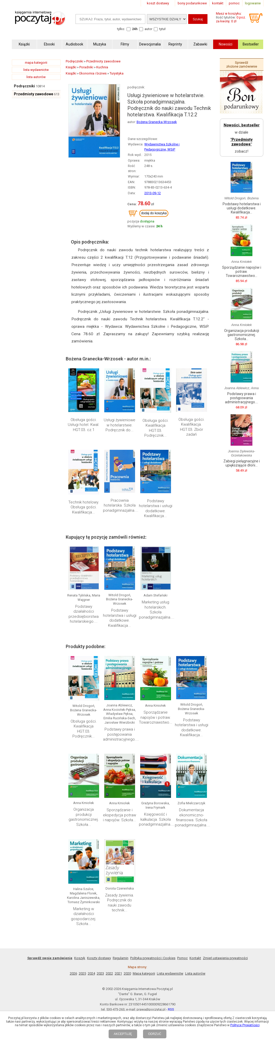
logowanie (253, 3)
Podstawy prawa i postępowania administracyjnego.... (121, 734)
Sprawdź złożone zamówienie (241, 64)
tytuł (162, 29)
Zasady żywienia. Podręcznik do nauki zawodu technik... (119, 903)
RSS (171, 1009)
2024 (91, 973)
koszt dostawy (158, 3)
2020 (127, 973)
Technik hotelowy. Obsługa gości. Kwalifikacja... (83, 507)
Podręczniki (24, 86)
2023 (100, 973)
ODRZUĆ (154, 1034)
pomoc (234, 3)
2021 (118, 973)
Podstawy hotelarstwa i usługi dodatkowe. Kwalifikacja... (155, 508)
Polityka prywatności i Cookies (152, 958)
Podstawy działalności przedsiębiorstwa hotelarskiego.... (84, 614)
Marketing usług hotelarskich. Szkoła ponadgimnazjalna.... (156, 610)
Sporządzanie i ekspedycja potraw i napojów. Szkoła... (119, 815)
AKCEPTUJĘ (123, 1034)
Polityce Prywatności (245, 1025)
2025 (82, 973)
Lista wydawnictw (170, 973)
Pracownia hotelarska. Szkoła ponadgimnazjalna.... (120, 505)
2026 (73, 973)
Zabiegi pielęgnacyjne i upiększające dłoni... (241, 463)
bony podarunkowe (192, 3)
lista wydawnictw (36, 70)
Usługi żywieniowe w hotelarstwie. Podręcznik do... (119, 425)
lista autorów (36, 77)
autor (148, 29)
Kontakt (195, 958)
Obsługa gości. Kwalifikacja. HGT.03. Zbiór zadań (191, 427)
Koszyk (79, 958)
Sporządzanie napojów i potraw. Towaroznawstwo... (155, 717)
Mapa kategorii (144, 973)
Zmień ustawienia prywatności (225, 958)
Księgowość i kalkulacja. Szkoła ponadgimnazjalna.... (156, 819)
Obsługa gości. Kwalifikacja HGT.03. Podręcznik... (156, 428)
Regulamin (120, 958)
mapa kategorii (36, 62)
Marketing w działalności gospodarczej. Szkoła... (83, 916)
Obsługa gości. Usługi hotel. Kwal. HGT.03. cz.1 (83, 424)
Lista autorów (195, 973)
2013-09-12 (152, 193)
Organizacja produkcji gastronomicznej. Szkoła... (84, 817)
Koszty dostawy (99, 958)
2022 (109, 973)
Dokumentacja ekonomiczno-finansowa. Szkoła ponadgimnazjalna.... (192, 817)
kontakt (217, 3)
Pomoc (182, 958)
